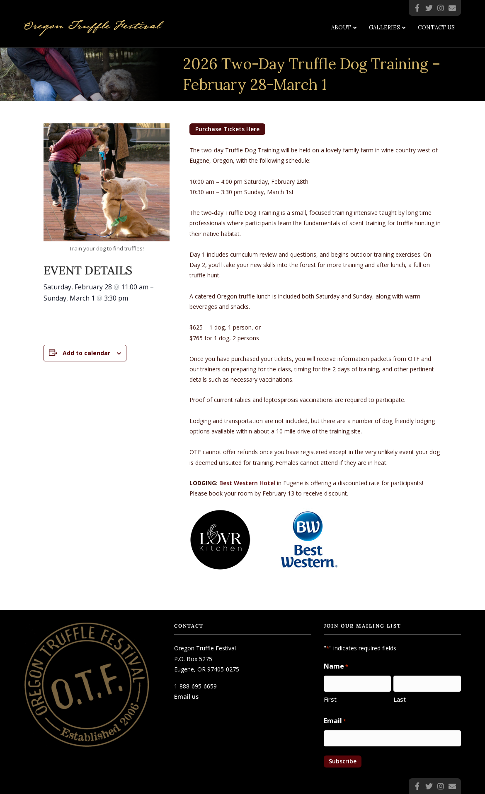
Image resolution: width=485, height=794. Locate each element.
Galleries (384, 27)
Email (335, 721)
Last (399, 699)
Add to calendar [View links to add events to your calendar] (86, 353)
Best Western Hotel (247, 483)
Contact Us (436, 27)
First (330, 699)
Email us (186, 696)
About (341, 27)
